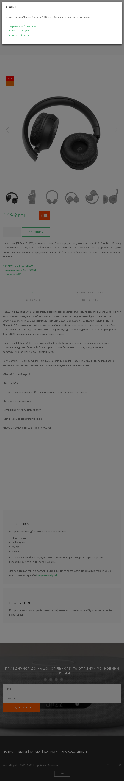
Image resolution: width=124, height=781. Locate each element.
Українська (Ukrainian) (23, 26)
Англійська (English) (19, 30)
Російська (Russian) (19, 35)
